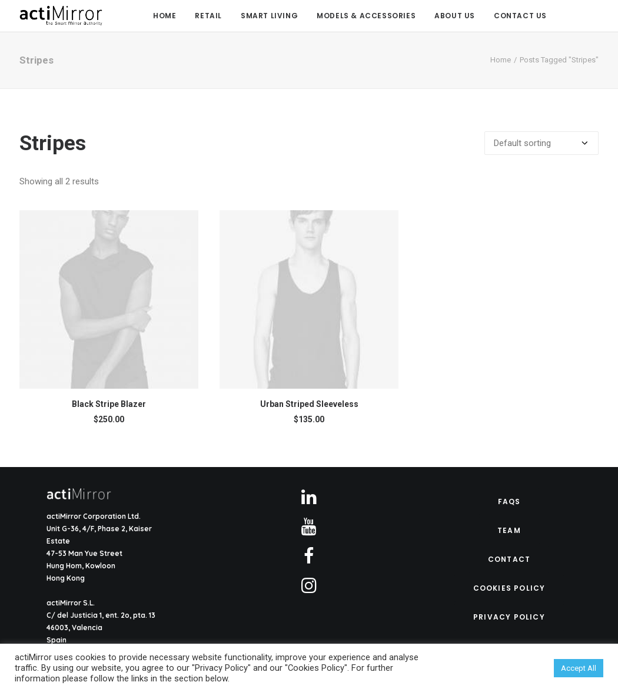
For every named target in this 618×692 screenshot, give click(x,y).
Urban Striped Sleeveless (309, 404)
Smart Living (269, 16)
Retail (208, 16)
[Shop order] (541, 143)
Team (509, 530)
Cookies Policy (509, 588)
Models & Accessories (366, 16)
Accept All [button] (578, 668)
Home (164, 16)
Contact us (520, 16)
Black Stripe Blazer (109, 404)
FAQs (509, 501)
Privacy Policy (509, 617)
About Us (454, 16)
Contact (509, 559)
